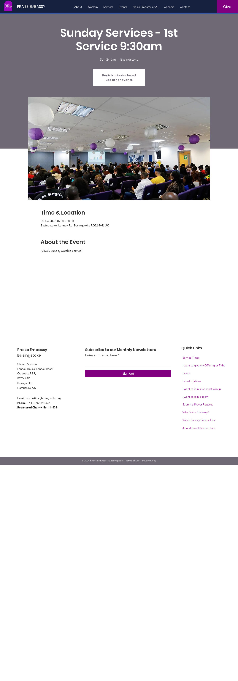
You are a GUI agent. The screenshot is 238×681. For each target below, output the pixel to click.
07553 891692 (41, 403)
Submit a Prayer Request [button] (198, 404)
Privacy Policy (149, 460)
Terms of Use (132, 460)
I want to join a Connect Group (202, 389)
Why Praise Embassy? (196, 412)
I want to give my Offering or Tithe (204, 365)
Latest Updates (192, 381)
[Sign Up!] (128, 373)
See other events (119, 80)
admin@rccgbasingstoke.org (43, 398)
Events (187, 373)
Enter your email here (101, 355)
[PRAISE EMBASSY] (32, 6)
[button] (199, 428)
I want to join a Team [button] (195, 396)
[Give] (227, 6)
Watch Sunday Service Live (199, 420)
